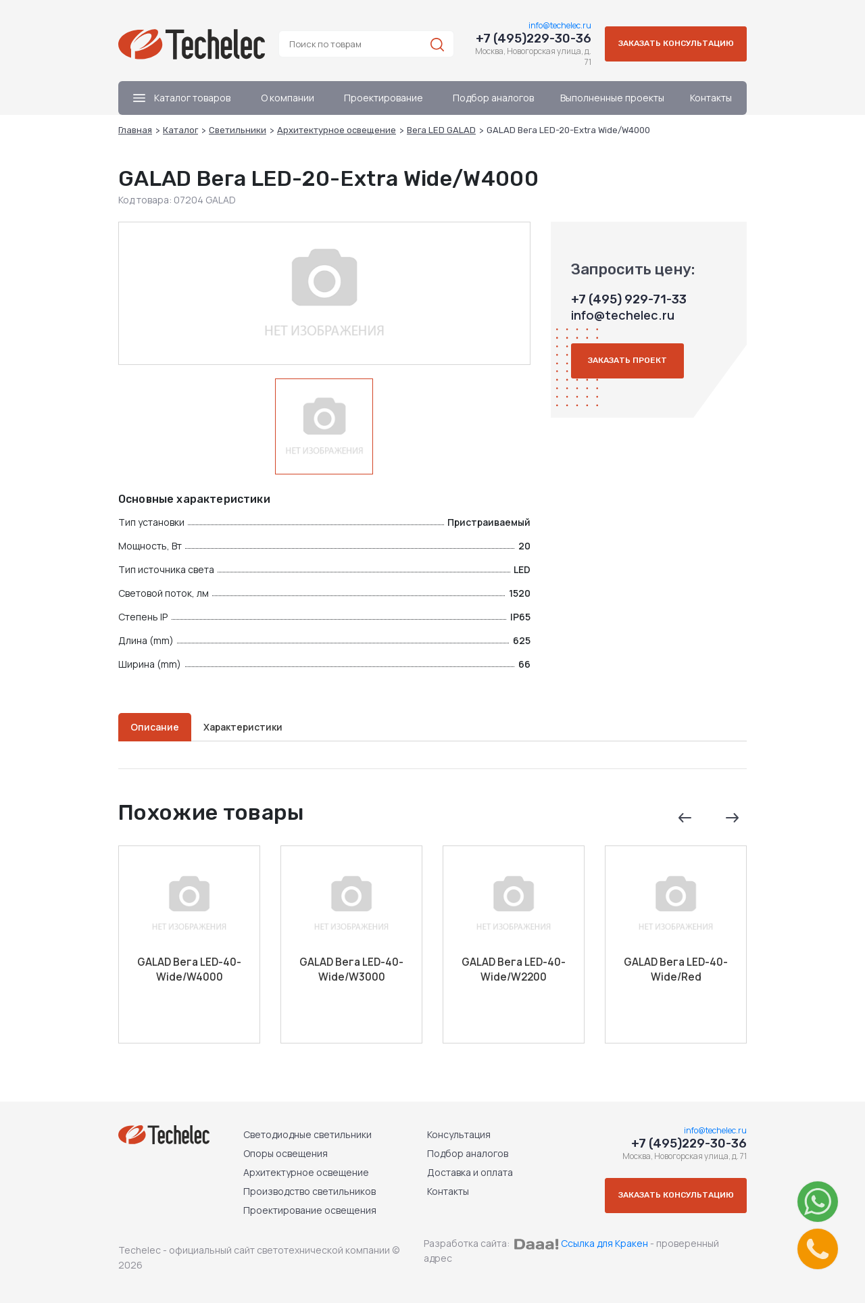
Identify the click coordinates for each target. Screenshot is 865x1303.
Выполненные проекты (612, 97)
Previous (684, 818)
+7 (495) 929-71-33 (629, 299)
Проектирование (383, 97)
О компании (287, 97)
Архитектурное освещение (306, 1172)
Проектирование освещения (309, 1210)
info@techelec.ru (559, 25)
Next (732, 818)
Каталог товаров (181, 97)
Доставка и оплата (470, 1172)
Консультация (459, 1134)
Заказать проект (627, 361)
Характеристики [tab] (242, 726)
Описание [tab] (154, 726)
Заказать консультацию (676, 44)
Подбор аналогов (493, 97)
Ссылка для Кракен (604, 1243)
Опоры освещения (285, 1153)
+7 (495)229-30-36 (533, 38)
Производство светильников (309, 1191)
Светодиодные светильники (307, 1134)
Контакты (711, 97)
